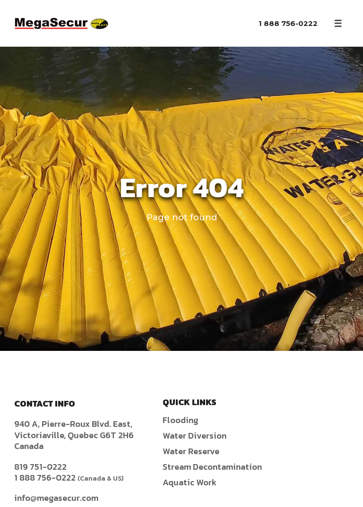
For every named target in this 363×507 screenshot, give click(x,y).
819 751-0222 (40, 466)
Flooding (181, 420)
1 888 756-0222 (288, 23)
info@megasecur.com (56, 497)
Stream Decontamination (212, 466)
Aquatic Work (189, 482)
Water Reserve (191, 451)
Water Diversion (194, 435)
